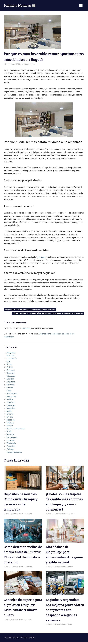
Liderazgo (11, 405)
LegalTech (11, 402)
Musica (10, 417)
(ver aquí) (41, 257)
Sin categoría (12, 437)
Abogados (11, 353)
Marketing (11, 408)
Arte (8, 361)
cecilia (24, 64)
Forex (9, 391)
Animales (10, 355)
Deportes (10, 373)
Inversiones (11, 396)
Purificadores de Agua (16, 428)
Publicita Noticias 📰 (20, 5)
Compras (10, 370)
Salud (9, 431)
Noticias (10, 423)
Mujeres (10, 414)
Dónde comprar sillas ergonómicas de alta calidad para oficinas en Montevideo (47, 313)
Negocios (10, 420)
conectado (26, 328)
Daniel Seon (20, 514)
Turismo (10, 449)
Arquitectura (12, 358)
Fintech (10, 388)
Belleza (10, 367)
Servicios (10, 434)
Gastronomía (12, 393)
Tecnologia (11, 443)
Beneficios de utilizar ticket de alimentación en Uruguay (30, 309)
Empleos (10, 379)
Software (10, 440)
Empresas (32, 64)
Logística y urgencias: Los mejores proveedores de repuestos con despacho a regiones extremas (65, 610)
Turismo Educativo (14, 452)
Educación (11, 376)
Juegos (10, 399)
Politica (10, 426)
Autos (9, 364)
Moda (9, 411)
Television (11, 446)
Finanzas (10, 385)
